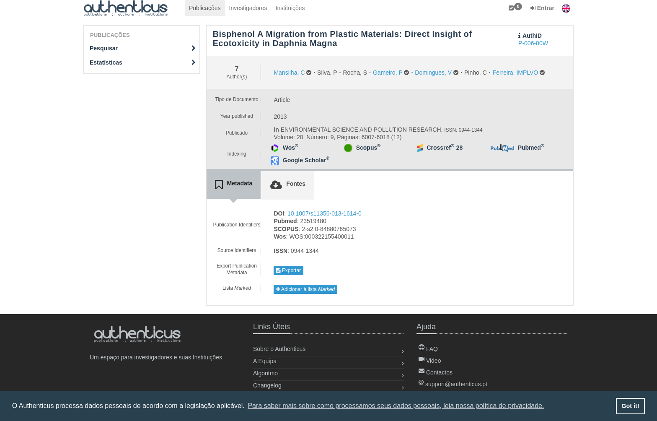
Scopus (368, 147)
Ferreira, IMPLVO (515, 72)
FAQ (428, 349)
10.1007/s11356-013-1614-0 (324, 213)
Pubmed (531, 147)
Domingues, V (433, 72)
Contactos (436, 372)
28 (459, 147)
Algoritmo (265, 373)
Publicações (205, 8)
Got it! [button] (630, 406)
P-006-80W (533, 43)
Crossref (440, 147)
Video (430, 360)
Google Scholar (306, 160)
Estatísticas (143, 62)
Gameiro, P (388, 72)
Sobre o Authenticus (279, 349)
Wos (290, 147)
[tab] (234, 185)
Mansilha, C (289, 72)
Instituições (290, 8)
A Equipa (265, 361)
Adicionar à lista (305, 289)
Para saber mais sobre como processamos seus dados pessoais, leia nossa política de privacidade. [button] (396, 405)
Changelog (267, 385)
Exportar (288, 270)
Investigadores (248, 8)
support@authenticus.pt (453, 384)
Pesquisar (143, 48)
